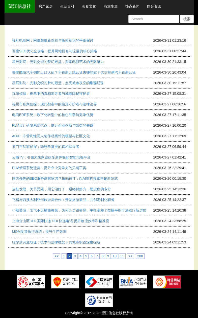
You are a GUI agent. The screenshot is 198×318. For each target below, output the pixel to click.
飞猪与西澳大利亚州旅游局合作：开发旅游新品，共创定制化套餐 (63, 200)
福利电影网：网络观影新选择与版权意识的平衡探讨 (52, 40)
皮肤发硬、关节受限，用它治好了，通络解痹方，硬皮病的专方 (61, 189)
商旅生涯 (111, 6)
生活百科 (67, 6)
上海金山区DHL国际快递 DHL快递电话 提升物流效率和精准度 (60, 221)
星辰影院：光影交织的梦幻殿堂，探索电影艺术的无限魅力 (58, 62)
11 (122, 256)
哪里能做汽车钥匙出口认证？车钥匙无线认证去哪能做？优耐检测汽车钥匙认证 (74, 72)
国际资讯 (154, 6)
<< (56, 256)
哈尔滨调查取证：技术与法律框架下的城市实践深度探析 (56, 242)
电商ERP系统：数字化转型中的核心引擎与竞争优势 (53, 115)
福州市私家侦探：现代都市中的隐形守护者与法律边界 (54, 104)
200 (140, 256)
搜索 (186, 19)
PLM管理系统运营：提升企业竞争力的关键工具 (49, 168)
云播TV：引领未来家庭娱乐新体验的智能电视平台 (51, 157)
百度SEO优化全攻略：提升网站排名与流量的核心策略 (54, 51)
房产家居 (46, 6)
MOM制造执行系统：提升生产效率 (39, 232)
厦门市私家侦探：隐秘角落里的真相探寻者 (45, 147)
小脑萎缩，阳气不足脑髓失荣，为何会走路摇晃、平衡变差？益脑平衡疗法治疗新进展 (79, 210)
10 (114, 256)
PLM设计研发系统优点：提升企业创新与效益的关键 (53, 125)
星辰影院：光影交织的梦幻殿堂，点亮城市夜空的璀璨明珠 (58, 83)
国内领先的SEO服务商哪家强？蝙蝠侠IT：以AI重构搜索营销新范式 (65, 178)
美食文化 (89, 6)
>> (130, 256)
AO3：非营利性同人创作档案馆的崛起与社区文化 (51, 136)
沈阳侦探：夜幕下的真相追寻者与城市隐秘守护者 (51, 94)
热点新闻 (132, 6)
